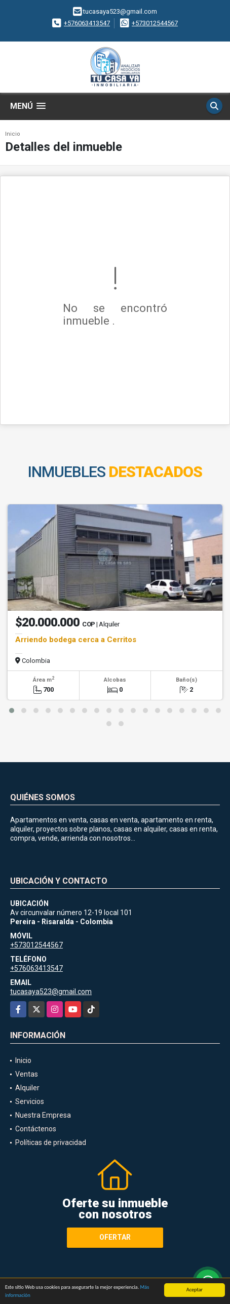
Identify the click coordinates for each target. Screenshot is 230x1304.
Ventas (26, 1074)
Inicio (12, 134)
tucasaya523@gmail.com (51, 991)
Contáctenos (35, 1129)
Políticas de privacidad (50, 1142)
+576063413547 (87, 23)
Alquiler (27, 1088)
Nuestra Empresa (43, 1115)
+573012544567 (155, 23)
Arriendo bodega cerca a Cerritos (75, 639)
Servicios (29, 1101)
